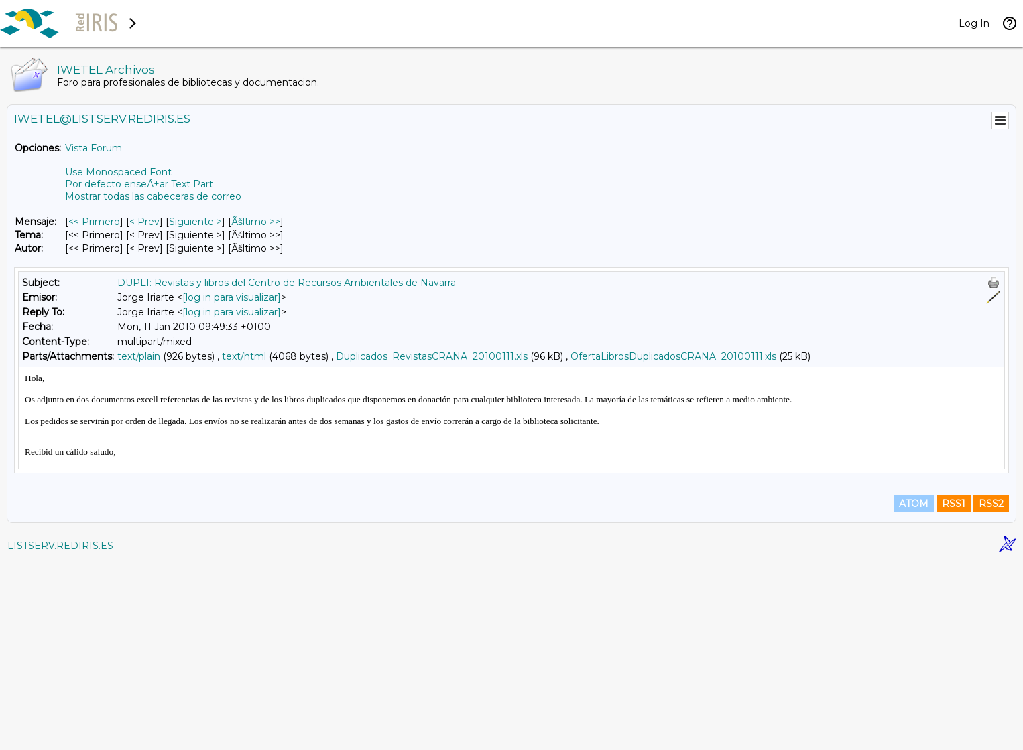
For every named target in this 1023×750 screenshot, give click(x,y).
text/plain (138, 356)
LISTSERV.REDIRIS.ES (60, 733)
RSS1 (953, 691)
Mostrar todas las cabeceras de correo (153, 196)
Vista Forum (93, 148)
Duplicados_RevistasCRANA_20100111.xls (432, 356)
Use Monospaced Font (118, 172)
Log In (974, 23)
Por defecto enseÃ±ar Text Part (139, 184)
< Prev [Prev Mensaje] (144, 222)
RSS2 (991, 691)
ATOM (913, 691)
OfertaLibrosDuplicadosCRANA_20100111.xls (673, 356)
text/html (244, 356)
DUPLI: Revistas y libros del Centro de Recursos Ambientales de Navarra (286, 283)
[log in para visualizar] (231, 297)
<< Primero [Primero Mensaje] (94, 222)
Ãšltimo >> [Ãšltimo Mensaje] (255, 222)
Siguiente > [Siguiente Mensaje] (195, 222)
